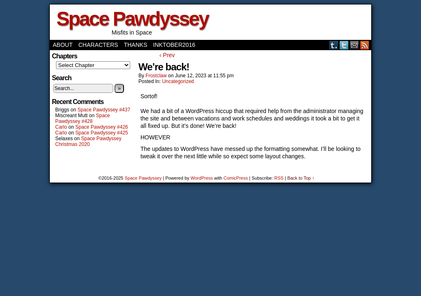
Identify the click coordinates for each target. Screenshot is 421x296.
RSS (365, 45)
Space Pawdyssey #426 (101, 127)
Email (354, 45)
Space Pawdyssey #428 (82, 118)
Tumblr (334, 45)
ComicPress (235, 178)
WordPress (202, 178)
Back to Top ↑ (300, 178)
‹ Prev (167, 55)
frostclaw (155, 76)
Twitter (344, 45)
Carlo (61, 127)
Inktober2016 (174, 45)
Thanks (135, 45)
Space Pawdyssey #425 (101, 133)
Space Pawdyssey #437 (103, 110)
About (63, 45)
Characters (98, 45)
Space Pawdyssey (132, 19)
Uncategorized (178, 81)
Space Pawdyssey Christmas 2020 (88, 141)
